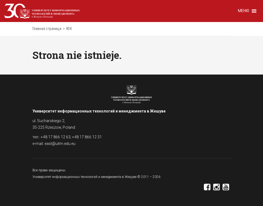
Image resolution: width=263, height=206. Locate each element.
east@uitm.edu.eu (60, 143)
